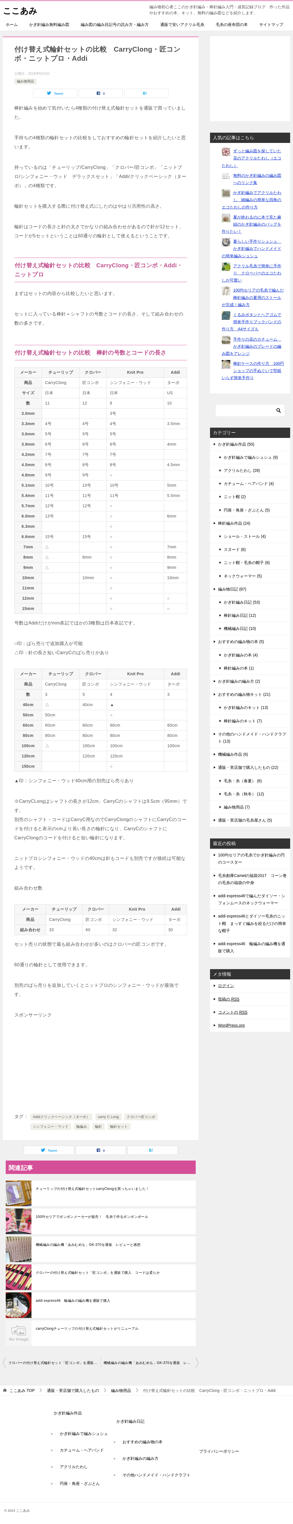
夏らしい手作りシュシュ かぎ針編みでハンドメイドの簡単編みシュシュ (251, 248)
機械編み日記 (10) (240, 628)
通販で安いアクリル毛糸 (182, 24)
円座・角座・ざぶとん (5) (247, 510)
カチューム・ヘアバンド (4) (249, 483)
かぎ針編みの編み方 (140, 1458)
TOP (22, 1390)
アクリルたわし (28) (242, 470)
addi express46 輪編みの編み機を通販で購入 (73, 1301)
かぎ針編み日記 (130, 1421)
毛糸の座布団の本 (232, 24)
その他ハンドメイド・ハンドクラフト (156, 1475)
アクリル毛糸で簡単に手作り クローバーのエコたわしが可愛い (251, 273)
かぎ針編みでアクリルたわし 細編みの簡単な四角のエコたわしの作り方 (251, 199)
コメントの (233, 1012)
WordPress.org (231, 1025)
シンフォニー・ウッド (50, 1127)
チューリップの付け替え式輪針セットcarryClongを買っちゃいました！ (92, 1189)
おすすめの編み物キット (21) (244, 694)
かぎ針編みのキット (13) (246, 707)
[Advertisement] (100, 1066)
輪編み (81, 1127)
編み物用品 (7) (237, 807)
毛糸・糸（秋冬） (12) (244, 794)
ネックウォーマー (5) (243, 576)
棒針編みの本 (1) (239, 668)
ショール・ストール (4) (245, 536)
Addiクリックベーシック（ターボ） (61, 1117)
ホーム (12, 24)
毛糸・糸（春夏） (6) (243, 781)
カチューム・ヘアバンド (82, 1450)
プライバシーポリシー (219, 1451)
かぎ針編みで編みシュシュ (84, 1433)
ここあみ (20, 9)
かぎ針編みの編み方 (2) (239, 681)
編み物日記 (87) (232, 589)
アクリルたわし (74, 1466)
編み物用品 (25, 81)
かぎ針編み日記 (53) (242, 602)
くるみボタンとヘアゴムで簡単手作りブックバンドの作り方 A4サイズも (251, 321)
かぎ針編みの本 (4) (241, 655)
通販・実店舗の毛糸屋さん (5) (245, 820)
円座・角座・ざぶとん (80, 1483)
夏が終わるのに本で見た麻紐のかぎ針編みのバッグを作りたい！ (251, 224)
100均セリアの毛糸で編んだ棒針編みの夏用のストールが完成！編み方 (253, 297)
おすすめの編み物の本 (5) (241, 641)
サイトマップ (271, 24)
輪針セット (119, 1127)
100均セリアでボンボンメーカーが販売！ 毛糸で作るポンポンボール (92, 1217)
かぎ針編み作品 (68, 1413)
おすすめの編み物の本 (142, 1442)
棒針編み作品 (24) (234, 523)
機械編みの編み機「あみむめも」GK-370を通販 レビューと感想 (88, 1245)
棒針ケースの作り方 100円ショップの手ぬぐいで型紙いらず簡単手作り (253, 370)
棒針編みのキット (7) (243, 721)
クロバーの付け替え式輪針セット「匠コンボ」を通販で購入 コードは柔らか (98, 1273)
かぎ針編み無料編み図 (49, 24)
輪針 (98, 1127)
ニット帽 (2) (235, 496)
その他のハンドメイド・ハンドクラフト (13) (252, 737)
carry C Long (108, 1117)
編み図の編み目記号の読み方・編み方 (115, 24)
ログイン (226, 985)
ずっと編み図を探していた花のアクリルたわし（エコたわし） (251, 158)
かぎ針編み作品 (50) (236, 444)
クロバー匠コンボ (141, 1117)
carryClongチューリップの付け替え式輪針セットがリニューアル (87, 1329)
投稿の (228, 999)
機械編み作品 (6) (233, 754)
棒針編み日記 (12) (240, 615)
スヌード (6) (235, 549)
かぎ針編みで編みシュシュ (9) (251, 457)
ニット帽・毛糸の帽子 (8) (247, 562)
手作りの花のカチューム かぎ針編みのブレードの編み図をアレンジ (251, 346)
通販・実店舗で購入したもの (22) (248, 767)
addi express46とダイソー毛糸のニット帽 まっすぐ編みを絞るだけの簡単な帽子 (252, 923)
